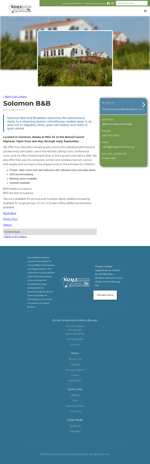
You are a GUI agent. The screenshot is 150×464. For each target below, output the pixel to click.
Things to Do (75, 359)
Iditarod (75, 395)
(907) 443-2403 (110, 135)
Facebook (75, 425)
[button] (145, 11)
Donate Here (105, 295)
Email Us (75, 344)
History (7, 224)
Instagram (75, 431)
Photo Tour (10, 219)
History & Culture (75, 406)
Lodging (75, 364)
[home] (20, 8)
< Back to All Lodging (15, 96)
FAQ (75, 400)
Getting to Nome (75, 369)
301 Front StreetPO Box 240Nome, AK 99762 (75, 330)
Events (75, 375)
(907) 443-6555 (75, 339)
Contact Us (75, 411)
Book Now (9, 213)
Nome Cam (75, 380)
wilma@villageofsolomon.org (118, 146)
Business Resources (95, 3)
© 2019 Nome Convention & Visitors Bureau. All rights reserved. (75, 454)
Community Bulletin (71, 3)
